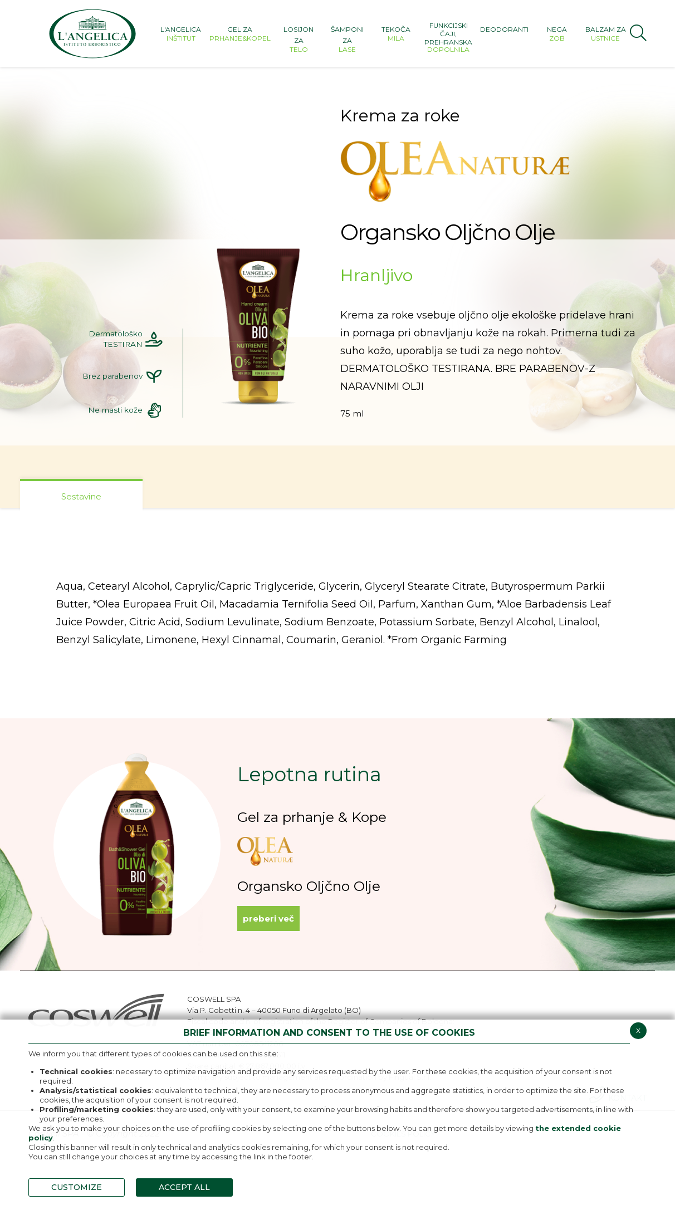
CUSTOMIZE (76, 1187)
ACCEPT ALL (184, 1187)
